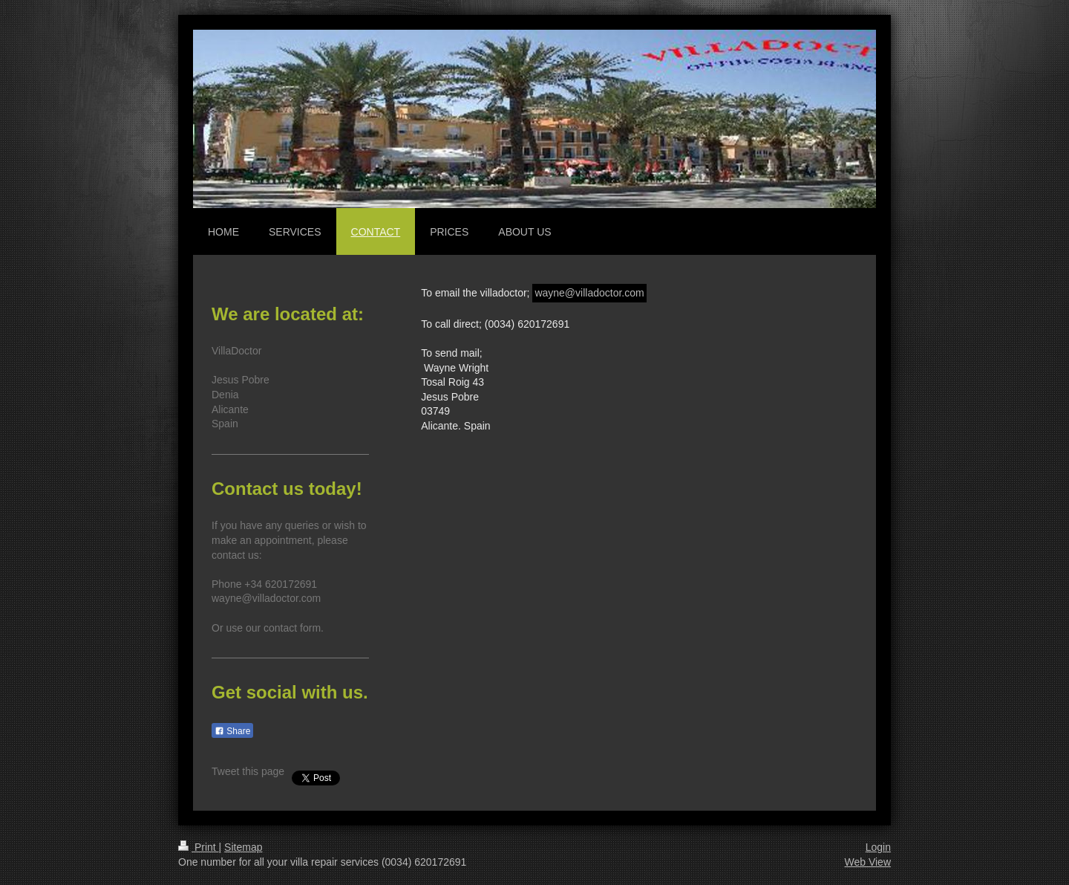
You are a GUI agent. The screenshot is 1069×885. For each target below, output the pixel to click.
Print (198, 847)
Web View (867, 862)
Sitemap (243, 847)
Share (232, 731)
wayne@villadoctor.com (589, 293)
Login (878, 847)
